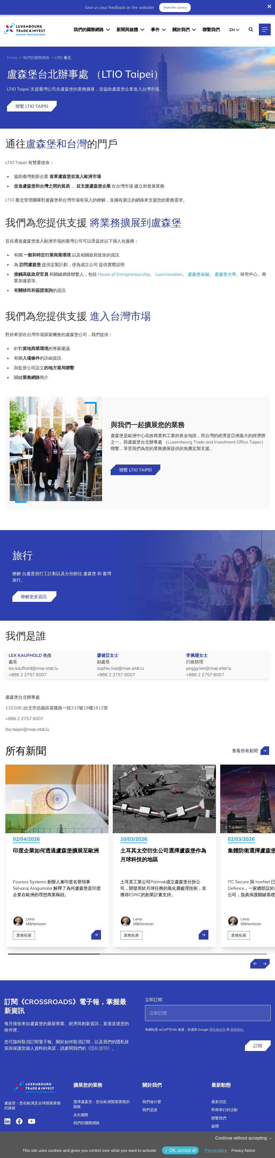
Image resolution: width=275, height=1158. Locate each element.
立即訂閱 (153, 999)
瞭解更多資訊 (34, 596)
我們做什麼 (151, 1101)
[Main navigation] (265, 29)
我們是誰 (149, 1109)
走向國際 (80, 1114)
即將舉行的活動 (224, 1109)
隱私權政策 (217, 1029)
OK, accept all (180, 1150)
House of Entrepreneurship (124, 274)
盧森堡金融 (198, 274)
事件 (155, 29)
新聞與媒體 (127, 29)
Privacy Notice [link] (243, 1150)
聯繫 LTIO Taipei (32, 106)
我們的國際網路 (89, 29)
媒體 (215, 1126)
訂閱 (258, 1045)
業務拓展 (23, 935)
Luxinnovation (168, 274)
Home (12, 57)
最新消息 (218, 1101)
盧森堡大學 (225, 274)
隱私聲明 (98, 1048)
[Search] (251, 29)
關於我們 (181, 29)
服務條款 (236, 1029)
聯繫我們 (211, 29)
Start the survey (174, 7)
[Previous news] (255, 964)
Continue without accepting (243, 1138)
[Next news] (265, 964)
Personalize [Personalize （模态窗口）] (216, 1150)
